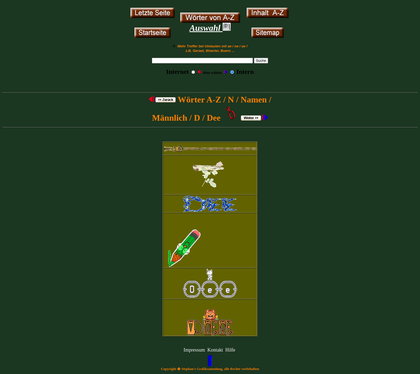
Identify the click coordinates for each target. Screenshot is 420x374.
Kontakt (215, 350)
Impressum (194, 350)
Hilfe (230, 350)
